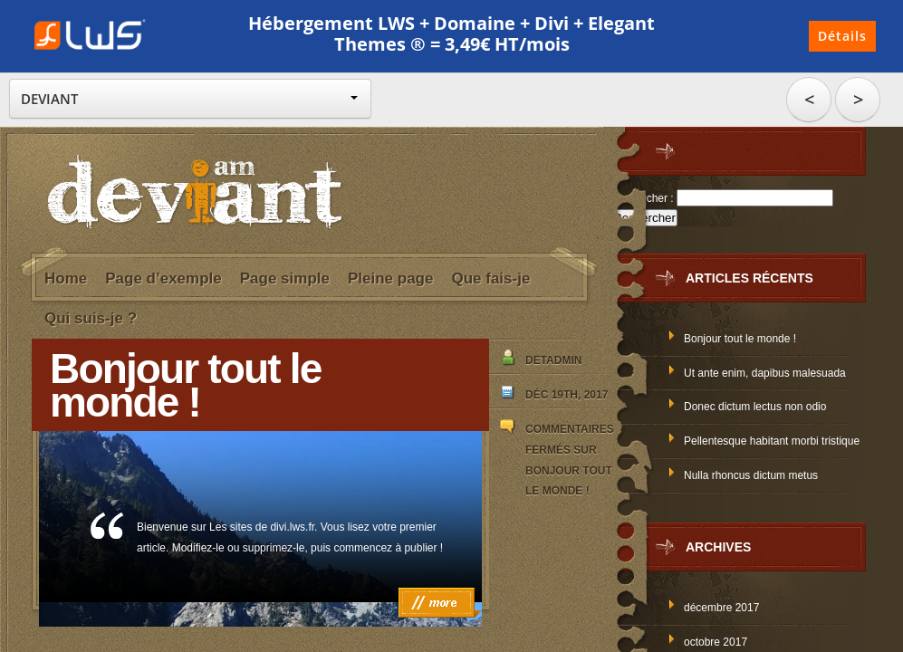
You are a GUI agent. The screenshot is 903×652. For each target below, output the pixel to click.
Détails (842, 35)
